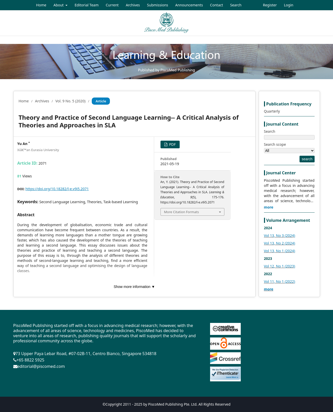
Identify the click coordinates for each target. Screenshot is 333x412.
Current (112, 5)
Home (41, 5)
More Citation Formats (181, 212)
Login (288, 5)
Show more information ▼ (134, 287)
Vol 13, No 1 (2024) (279, 250)
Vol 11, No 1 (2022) (279, 281)
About (58, 5)
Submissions (157, 5)
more (268, 207)
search (307, 159)
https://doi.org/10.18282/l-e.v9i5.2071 (57, 188)
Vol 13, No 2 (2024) (279, 243)
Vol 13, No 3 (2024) (279, 235)
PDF (172, 144)
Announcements (189, 5)
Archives (133, 5)
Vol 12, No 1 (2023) (279, 266)
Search (236, 5)
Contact (216, 5)
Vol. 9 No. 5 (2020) (70, 101)
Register (270, 5)
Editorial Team (87, 5)
